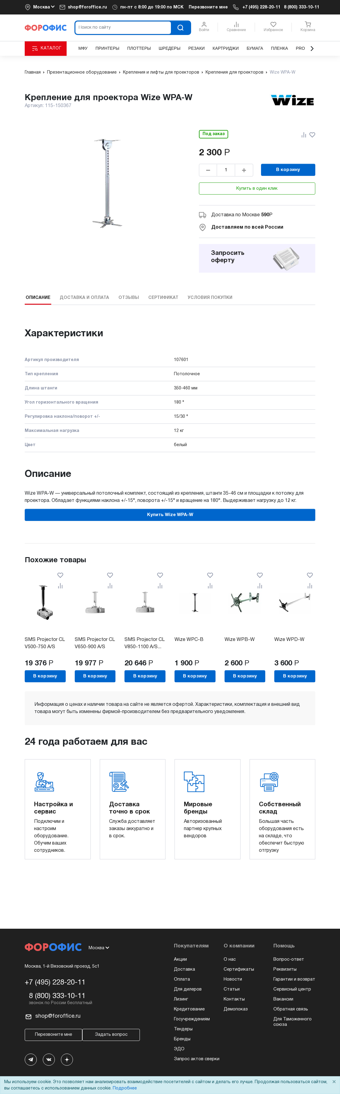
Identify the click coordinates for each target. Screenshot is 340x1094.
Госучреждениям (192, 1019)
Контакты (234, 999)
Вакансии (283, 999)
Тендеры (183, 1029)
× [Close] (334, 1082)
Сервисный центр (292, 989)
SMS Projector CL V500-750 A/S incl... (45, 647)
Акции (180, 959)
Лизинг (181, 999)
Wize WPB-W (240, 640)
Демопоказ (236, 1009)
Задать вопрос (111, 1034)
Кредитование (189, 1009)
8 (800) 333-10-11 (301, 7)
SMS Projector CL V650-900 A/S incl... (95, 647)
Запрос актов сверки (196, 1059)
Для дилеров (188, 989)
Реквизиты (285, 969)
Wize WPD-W (289, 640)
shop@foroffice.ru (87, 7)
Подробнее (125, 1088)
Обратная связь (290, 1009)
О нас (230, 959)
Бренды (182, 1039)
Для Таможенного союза (292, 1022)
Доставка (184, 969)
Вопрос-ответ (288, 959)
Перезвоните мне (208, 7)
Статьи (232, 989)
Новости (233, 979)
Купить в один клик (257, 188)
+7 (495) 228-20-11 (261, 7)
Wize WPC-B (189, 640)
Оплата (182, 979)
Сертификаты (239, 969)
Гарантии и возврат (294, 979)
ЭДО (179, 1049)
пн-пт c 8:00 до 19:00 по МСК (152, 7)
